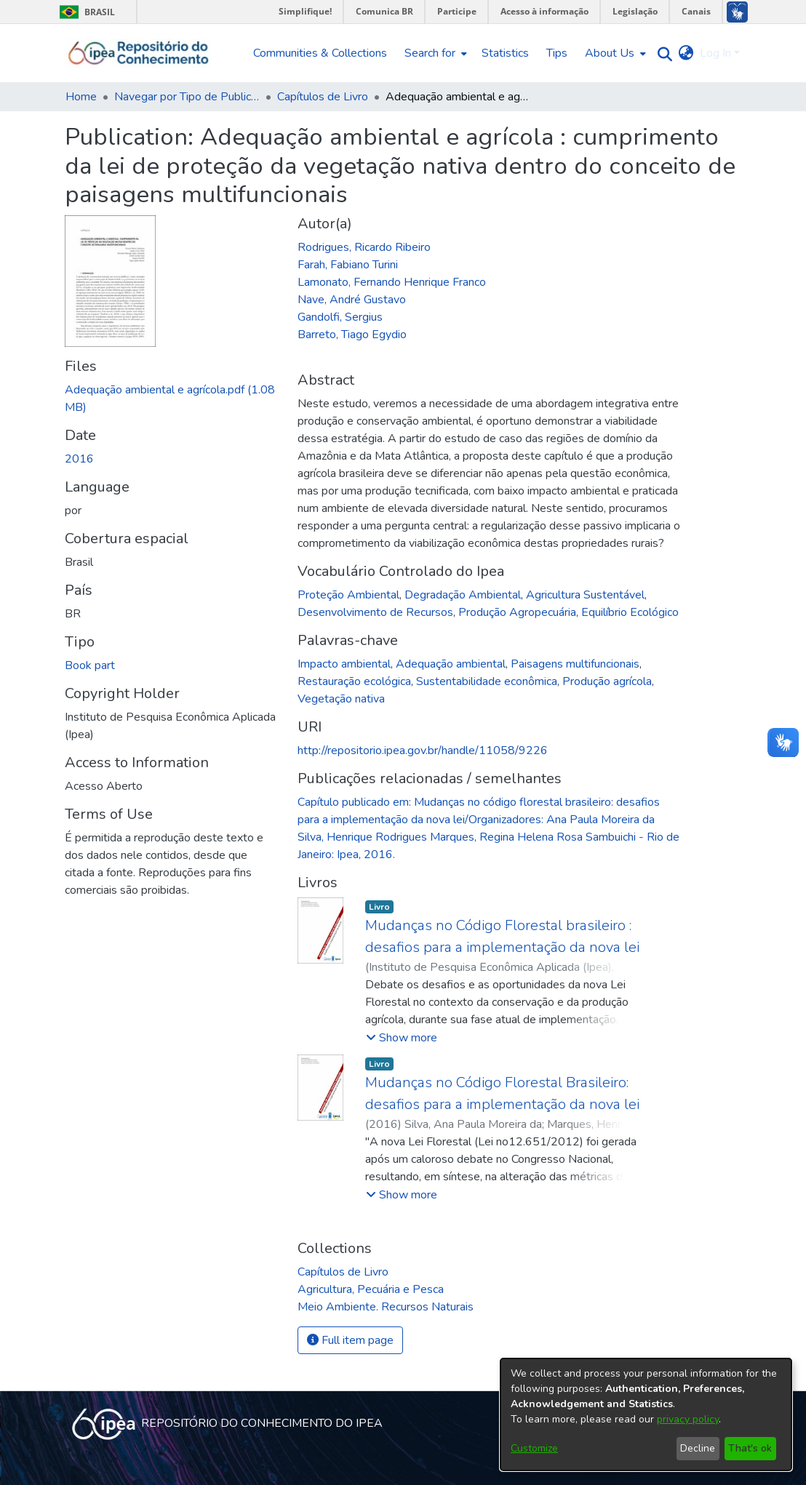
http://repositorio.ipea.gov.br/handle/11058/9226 (423, 750)
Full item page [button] (350, 1340)
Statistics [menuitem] (505, 53)
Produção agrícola (607, 681)
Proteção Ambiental (348, 595)
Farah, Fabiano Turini (348, 265)
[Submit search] (661, 53)
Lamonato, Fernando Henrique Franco (392, 282)
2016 (79, 459)
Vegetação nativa (341, 699)
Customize (534, 1448)
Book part (90, 665)
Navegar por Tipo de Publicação (187, 97)
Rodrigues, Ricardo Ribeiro (364, 247)
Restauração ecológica (354, 681)
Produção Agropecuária (517, 612)
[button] (401, 1037)
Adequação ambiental (451, 664)
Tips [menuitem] (556, 53)
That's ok (750, 1448)
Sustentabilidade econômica (486, 681)
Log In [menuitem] (715, 53)
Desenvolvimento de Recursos (375, 612)
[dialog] (645, 1414)
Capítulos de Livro (322, 97)
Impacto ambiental (344, 664)
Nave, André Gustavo (352, 300)
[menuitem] (434, 53)
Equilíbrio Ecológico (630, 612)
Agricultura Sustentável (585, 595)
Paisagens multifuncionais (575, 664)
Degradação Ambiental (462, 595)
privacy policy (688, 1419)
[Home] (138, 53)
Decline (697, 1448)
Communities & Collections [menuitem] (320, 53)
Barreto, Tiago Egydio (352, 335)
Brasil (84, 12)
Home (81, 97)
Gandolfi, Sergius (340, 317)
